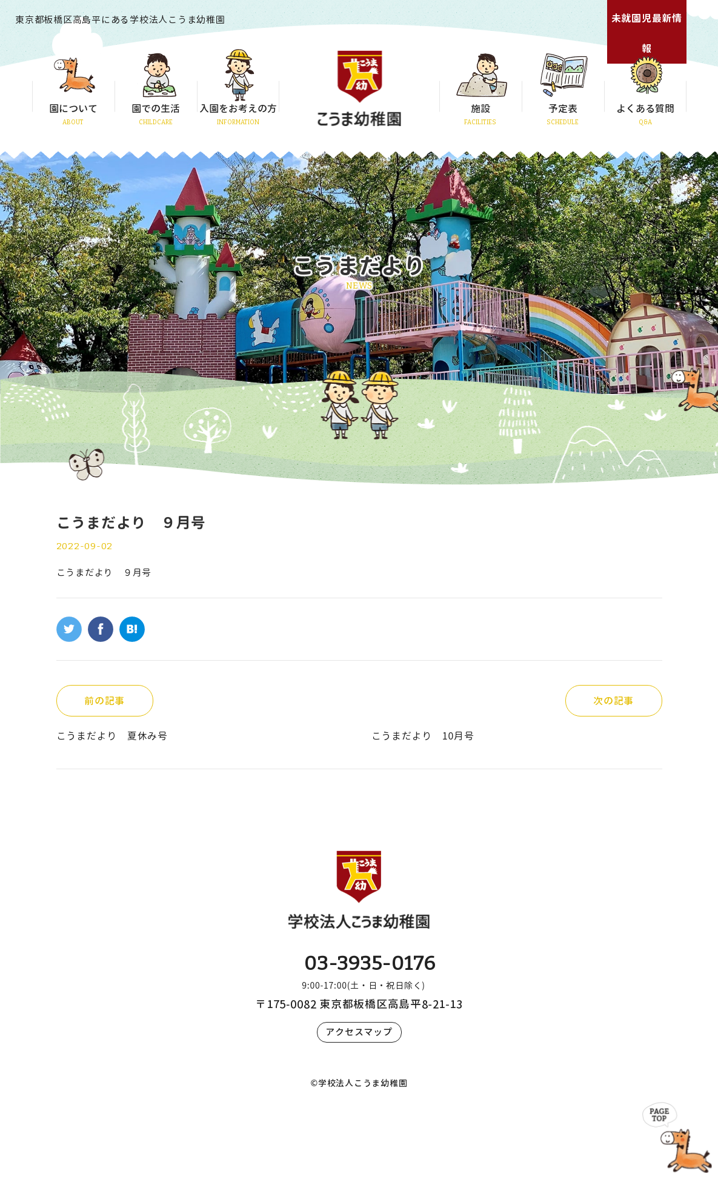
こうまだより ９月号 (104, 572)
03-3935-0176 (370, 963)
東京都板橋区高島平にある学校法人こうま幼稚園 (120, 19)
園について (73, 108)
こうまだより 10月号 (422, 736)
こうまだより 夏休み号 (112, 736)
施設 (480, 108)
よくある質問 (645, 108)
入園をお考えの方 (238, 108)
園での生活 (155, 108)
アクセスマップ (358, 1032)
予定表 (562, 108)
